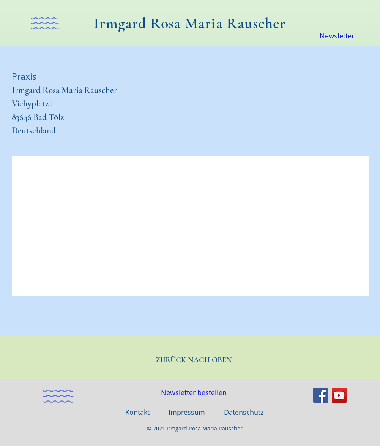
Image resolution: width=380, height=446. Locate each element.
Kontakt (137, 412)
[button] (45, 23)
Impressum (187, 412)
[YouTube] (339, 395)
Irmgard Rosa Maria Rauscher (190, 23)
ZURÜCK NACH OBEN (194, 360)
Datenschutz (243, 412)
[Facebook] (320, 395)
